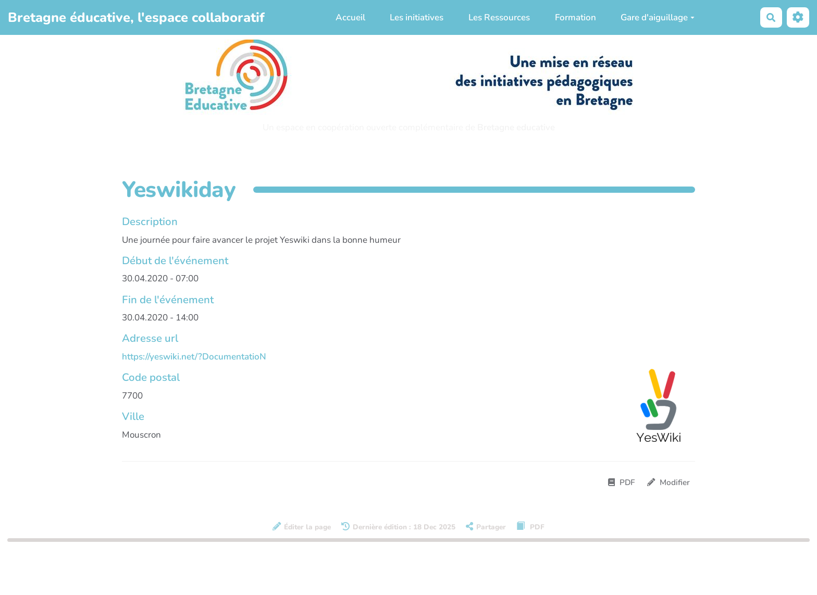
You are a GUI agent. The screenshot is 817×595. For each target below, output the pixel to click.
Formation (575, 17)
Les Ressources (499, 17)
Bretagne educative (516, 127)
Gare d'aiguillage (658, 17)
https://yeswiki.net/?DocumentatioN (194, 357)
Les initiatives (416, 17)
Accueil (350, 17)
